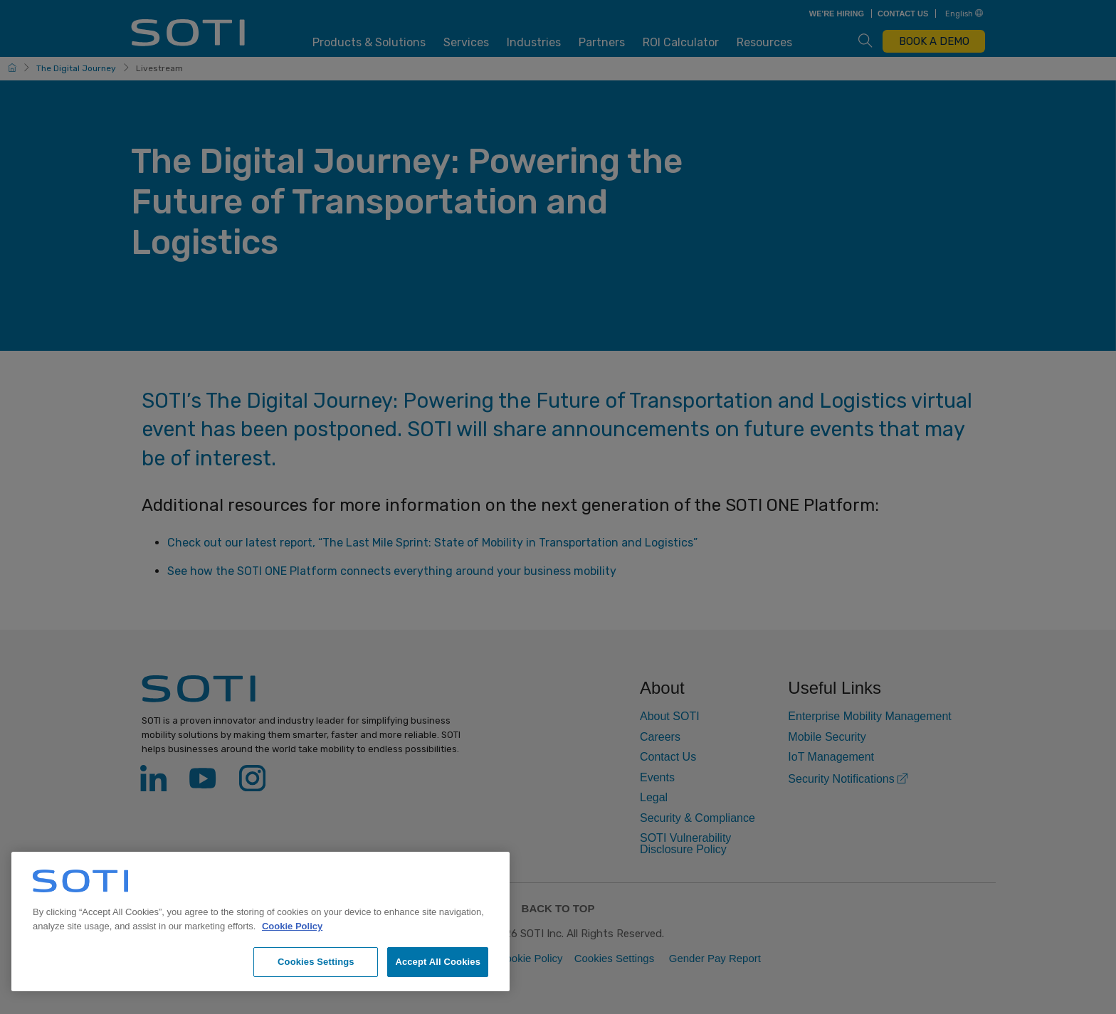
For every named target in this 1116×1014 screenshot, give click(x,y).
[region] (260, 921)
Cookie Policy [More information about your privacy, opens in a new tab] (292, 926)
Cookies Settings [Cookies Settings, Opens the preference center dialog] (316, 961)
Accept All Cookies (437, 961)
